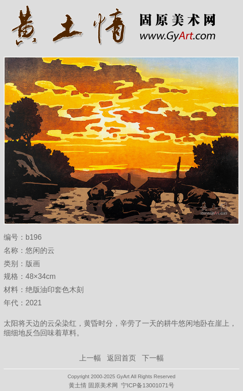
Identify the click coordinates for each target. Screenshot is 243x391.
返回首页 (121, 358)
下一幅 (153, 358)
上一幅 (90, 358)
